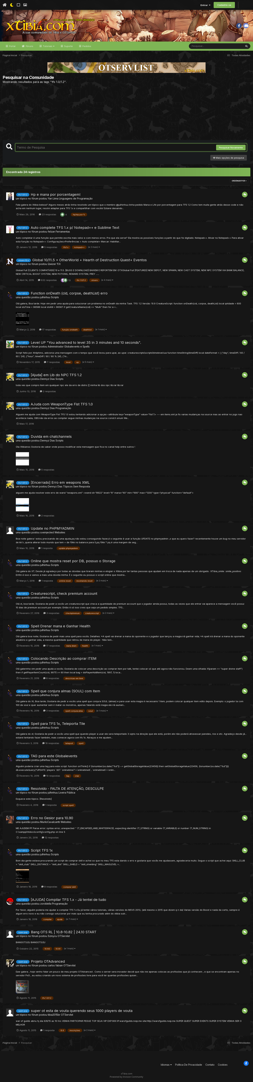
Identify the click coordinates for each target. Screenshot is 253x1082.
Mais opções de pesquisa (228, 157)
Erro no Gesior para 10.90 (52, 818)
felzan (51, 231)
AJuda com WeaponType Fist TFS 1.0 (62, 404)
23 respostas (47, 214)
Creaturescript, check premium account (64, 593)
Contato (210, 1064)
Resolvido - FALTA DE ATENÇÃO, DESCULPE (67, 788)
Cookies (223, 1064)
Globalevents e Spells (77, 346)
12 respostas (50, 837)
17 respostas (47, 329)
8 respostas (51, 678)
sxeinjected (47, 532)
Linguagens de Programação (76, 198)
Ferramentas (63, 231)
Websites (59, 532)
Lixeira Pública (67, 792)
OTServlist (64, 935)
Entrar (205, 5)
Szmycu (52, 935)
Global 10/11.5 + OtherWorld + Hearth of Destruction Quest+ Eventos (89, 260)
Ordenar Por (239, 181)
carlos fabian (55, 965)
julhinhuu (45, 297)
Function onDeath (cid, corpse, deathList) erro (69, 293)
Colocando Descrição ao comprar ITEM (63, 658)
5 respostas (49, 247)
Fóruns (29, 46)
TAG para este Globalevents (54, 756)
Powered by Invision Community (126, 1076)
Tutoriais (48, 46)
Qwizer (52, 263)
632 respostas (47, 280)
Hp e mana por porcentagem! (55, 194)
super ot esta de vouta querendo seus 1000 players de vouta (81, 1011)
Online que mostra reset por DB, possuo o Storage (73, 561)
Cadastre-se (224, 5)
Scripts (55, 297)
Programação (63, 408)
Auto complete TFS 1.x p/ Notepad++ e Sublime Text (75, 227)
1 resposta (45, 548)
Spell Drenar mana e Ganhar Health (60, 626)
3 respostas (51, 613)
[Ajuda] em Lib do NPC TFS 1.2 (56, 375)
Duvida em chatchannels (51, 436)
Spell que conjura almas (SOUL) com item (65, 691)
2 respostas (48, 391)
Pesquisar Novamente (231, 147)
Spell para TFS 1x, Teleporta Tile (58, 724)
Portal (11, 46)
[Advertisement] (126, 111)
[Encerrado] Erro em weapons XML (60, 482)
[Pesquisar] (202, 46)
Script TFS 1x (42, 850)
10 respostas (51, 775)
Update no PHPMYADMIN (52, 528)
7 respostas (52, 362)
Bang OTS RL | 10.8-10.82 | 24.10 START (63, 932)
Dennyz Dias (47, 378)
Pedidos (86, 46)
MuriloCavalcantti (50, 821)
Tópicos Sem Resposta (76, 486)
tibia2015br (54, 1014)
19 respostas (50, 743)
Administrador (56, 346)
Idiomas (166, 1064)
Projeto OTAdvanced (48, 961)
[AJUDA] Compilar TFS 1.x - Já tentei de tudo (68, 900)
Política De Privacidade (188, 1064)
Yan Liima (53, 198)
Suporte (68, 46)
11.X (59, 263)
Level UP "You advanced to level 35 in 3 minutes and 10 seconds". (86, 342)
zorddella (45, 903)
